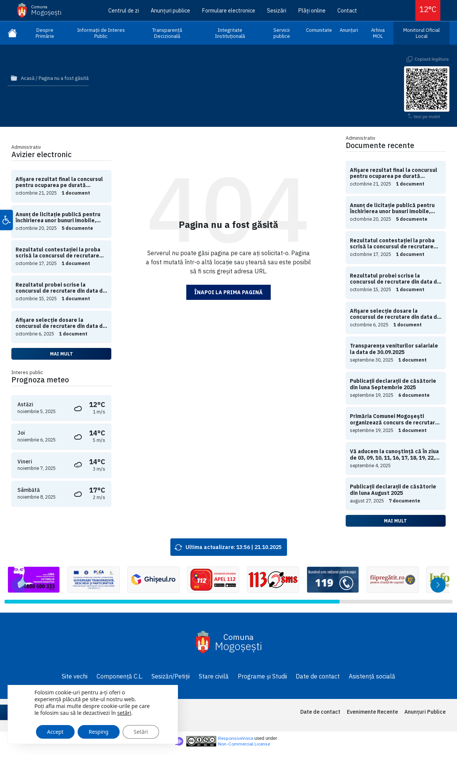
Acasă (27, 78)
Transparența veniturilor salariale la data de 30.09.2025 (394, 349)
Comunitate (319, 30)
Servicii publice (281, 33)
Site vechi (74, 676)
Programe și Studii (262, 676)
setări (124, 711)
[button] (6, 220)
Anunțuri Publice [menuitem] (425, 711)
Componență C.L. (120, 676)
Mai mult (61, 354)
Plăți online (312, 10)
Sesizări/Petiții (170, 676)
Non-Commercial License (244, 744)
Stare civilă (214, 676)
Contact (347, 10)
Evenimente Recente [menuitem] (372, 711)
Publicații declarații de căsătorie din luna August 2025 (393, 489)
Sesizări (276, 10)
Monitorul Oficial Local (421, 33)
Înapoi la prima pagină (228, 292)
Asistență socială (372, 676)
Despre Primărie (45, 33)
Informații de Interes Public (101, 33)
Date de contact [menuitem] (320, 711)
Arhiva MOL (378, 33)
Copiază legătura (432, 59)
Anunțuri (349, 30)
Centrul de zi (123, 10)
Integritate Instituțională (230, 33)
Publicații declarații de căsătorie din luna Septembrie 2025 (393, 384)
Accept (55, 730)
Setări (143, 730)
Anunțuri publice (170, 10)
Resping (100, 730)
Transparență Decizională (167, 33)
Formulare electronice (228, 10)
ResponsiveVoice (235, 738)
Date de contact (318, 676)
